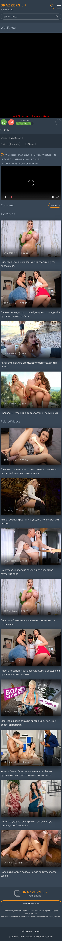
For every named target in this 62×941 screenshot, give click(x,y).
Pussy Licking (10, 163)
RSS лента (26, 931)
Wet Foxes (16, 138)
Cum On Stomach (29, 163)
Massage (12, 154)
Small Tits (8, 159)
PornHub (14, 144)
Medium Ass (23, 159)
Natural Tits (50, 154)
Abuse (30, 144)
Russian (37, 154)
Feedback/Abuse (31, 903)
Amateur (24, 154)
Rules (38, 931)
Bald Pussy (38, 159)
